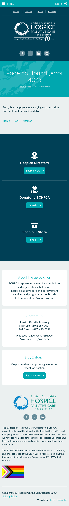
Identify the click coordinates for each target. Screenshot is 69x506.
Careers (52, 11)
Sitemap (27, 120)
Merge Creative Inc (58, 500)
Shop (33, 239)
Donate (28, 11)
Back (16, 120)
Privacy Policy (10, 496)
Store (40, 11)
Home (16, 11)
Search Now (33, 170)
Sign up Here (33, 375)
